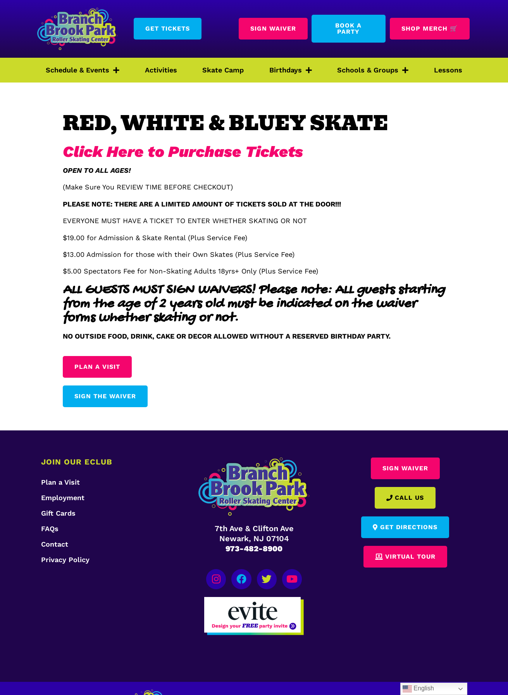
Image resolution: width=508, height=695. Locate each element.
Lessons (448, 70)
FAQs (50, 529)
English (418, 688)
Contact (54, 544)
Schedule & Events (82, 70)
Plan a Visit (60, 482)
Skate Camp (223, 70)
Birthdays (290, 70)
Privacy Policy (65, 560)
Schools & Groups (372, 70)
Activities (161, 70)
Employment (62, 498)
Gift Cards (58, 513)
